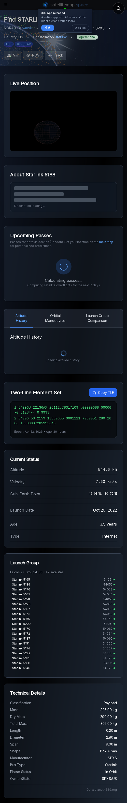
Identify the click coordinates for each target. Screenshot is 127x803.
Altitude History (21, 273)
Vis (12, 55)
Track (55, 55)
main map (106, 242)
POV (33, 55)
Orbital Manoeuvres (55, 273)
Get (47, 27)
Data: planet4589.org (101, 745)
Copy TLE (103, 348)
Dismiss (80, 27)
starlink (61, 37)
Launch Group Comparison (97, 273)
